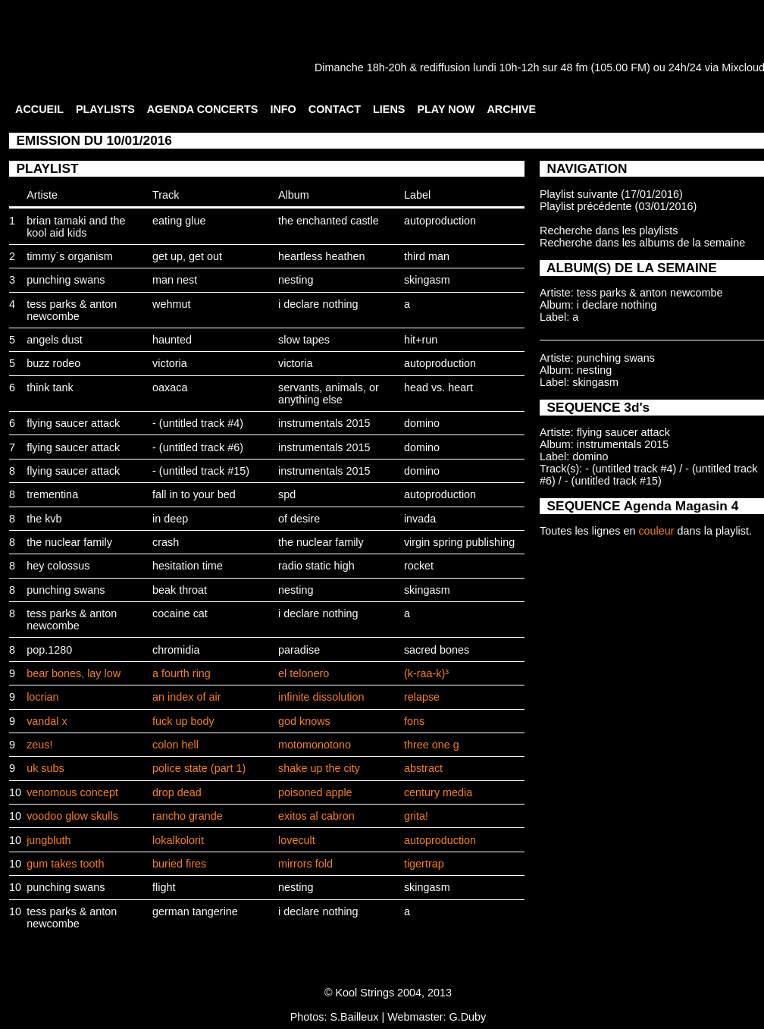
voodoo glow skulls (72, 816)
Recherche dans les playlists (609, 230)
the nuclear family (69, 542)
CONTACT (334, 109)
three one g (431, 745)
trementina (52, 494)
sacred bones (436, 650)
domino (422, 423)
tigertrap (424, 864)
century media (438, 792)
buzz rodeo (53, 363)
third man (426, 256)
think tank (50, 387)
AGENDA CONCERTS (202, 109)
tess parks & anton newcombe (72, 310)
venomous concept (72, 792)
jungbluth (48, 840)
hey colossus (58, 566)
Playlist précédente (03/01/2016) (618, 206)
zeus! (39, 745)
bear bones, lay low (74, 673)
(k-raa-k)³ (426, 673)
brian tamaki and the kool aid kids (76, 227)
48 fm (573, 67)
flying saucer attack (73, 423)
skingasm (427, 280)
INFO (283, 109)
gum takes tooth (65, 864)
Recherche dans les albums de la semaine (642, 243)
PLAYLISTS (105, 109)
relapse (422, 697)
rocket (419, 566)
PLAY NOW (445, 109)
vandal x (47, 721)
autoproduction (440, 221)
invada (420, 519)
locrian (42, 697)
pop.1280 (49, 650)
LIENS (389, 109)
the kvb (44, 519)
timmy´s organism (70, 256)
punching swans (66, 280)
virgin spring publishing (459, 542)
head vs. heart (438, 387)
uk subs (45, 768)
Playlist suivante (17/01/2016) (611, 194)
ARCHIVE (511, 109)
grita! (416, 816)
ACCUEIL (39, 109)
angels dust (55, 340)
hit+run (420, 340)
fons (414, 721)
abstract (423, 768)
